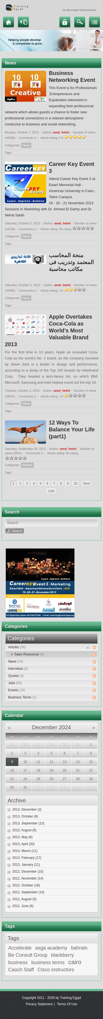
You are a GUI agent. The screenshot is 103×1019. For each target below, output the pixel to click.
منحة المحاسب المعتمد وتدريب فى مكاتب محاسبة (71, 262)
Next (86, 483)
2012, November (27, 878)
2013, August (24, 830)
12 (51, 762)
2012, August (24, 899)
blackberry (62, 955)
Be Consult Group (28, 955)
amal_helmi (61, 132)
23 (12, 779)
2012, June (23, 906)
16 (12, 770)
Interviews (18, 669)
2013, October (25, 816)
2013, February (26, 858)
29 (64, 745)
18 (38, 770)
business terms (48, 962)
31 (25, 787)
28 (51, 745)
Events (16, 690)
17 (25, 770)
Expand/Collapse (88, 647)
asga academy (51, 948)
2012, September (28, 892)
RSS (94, 647)
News (26, 145)
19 (51, 770)
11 (38, 762)
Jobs (15, 683)
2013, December (27, 809)
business (18, 962)
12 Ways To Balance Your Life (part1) (72, 429)
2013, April (23, 844)
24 (25, 779)
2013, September (28, 823)
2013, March (24, 851)
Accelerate (20, 948)
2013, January (26, 865)
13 (64, 762)
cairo (74, 962)
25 (12, 745)
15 (91, 762)
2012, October (26, 885)
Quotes (16, 676)
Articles (27, 465)
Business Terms (22, 697)
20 (64, 770)
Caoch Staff (21, 969)
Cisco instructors (56, 969)
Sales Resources (29, 654)
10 (75, 483)
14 (77, 762)
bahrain (79, 948)
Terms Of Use (67, 1004)
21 (77, 770)
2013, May (22, 837)
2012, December (27, 871)
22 (91, 770)
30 (77, 745)
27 (38, 745)
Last (51, 491)
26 (25, 745)
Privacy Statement (39, 1004)
